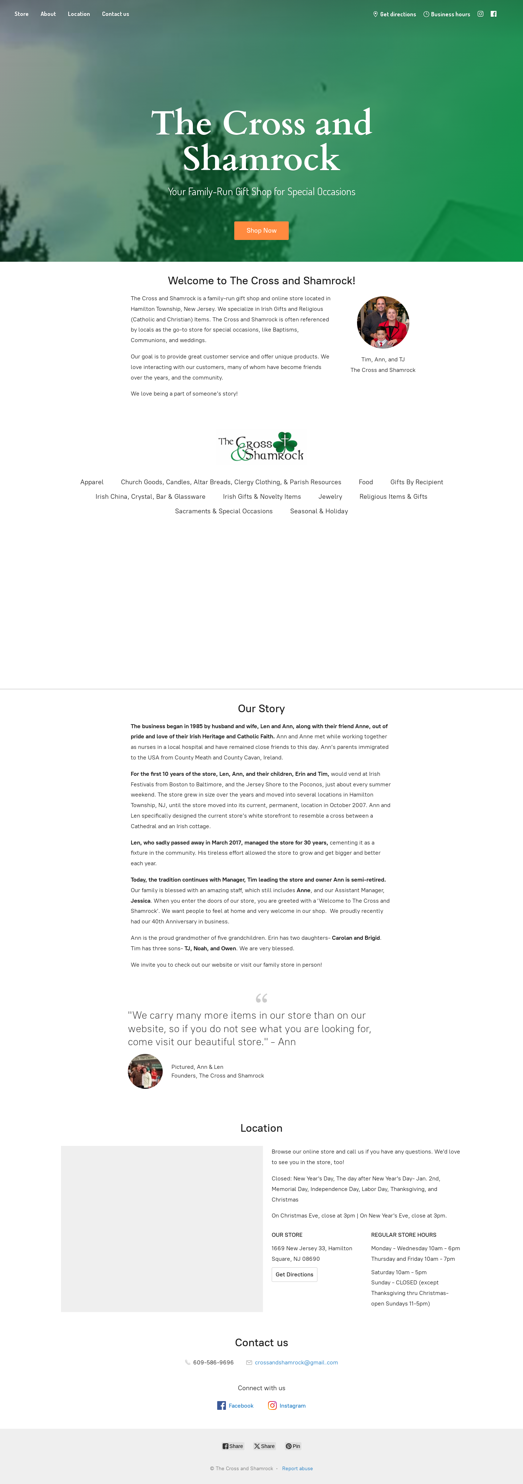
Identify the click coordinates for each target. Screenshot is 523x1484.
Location (79, 13)
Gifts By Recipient (416, 482)
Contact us (115, 13)
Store (22, 13)
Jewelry (330, 497)
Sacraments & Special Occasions (224, 511)
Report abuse (297, 1468)
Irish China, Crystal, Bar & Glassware (151, 497)
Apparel (92, 482)
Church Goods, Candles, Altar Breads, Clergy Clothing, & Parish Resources (231, 482)
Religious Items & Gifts (393, 497)
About (48, 13)
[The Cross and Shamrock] (261, 446)
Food (366, 482)
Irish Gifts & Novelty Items (262, 497)
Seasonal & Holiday (319, 511)
